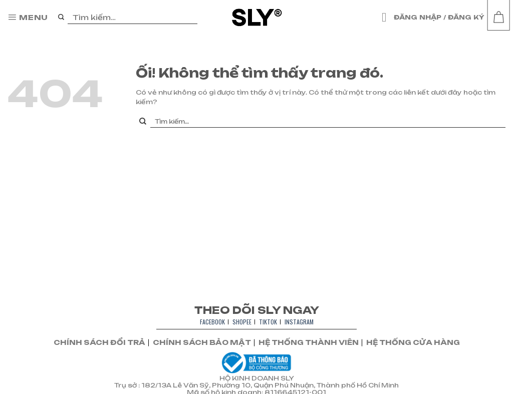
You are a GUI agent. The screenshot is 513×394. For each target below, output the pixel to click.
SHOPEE (241, 321)
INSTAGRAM (299, 321)
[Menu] (28, 17)
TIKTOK (268, 321)
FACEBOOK (212, 321)
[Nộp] (61, 18)
